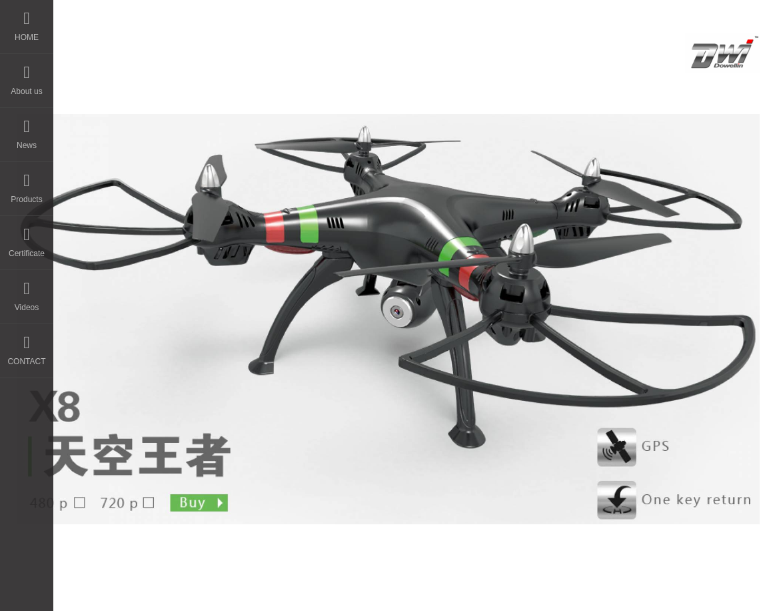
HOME (27, 21)
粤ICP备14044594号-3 (486, 577)
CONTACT (26, 345)
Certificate (27, 237)
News (27, 129)
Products (26, 183)
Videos (27, 291)
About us (26, 75)
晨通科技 (394, 577)
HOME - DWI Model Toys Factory (223, 48)
